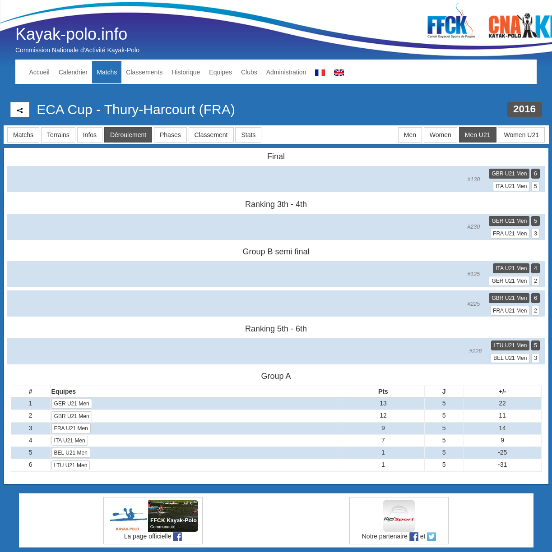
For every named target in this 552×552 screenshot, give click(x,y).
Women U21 (521, 134)
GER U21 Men (509, 221)
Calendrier (73, 72)
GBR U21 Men (509, 173)
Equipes (220, 72)
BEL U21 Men (510, 358)
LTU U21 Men (510, 345)
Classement (211, 134)
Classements (144, 72)
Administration (286, 72)
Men (410, 134)
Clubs (249, 72)
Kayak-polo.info (71, 34)
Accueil (39, 72)
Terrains (58, 134)
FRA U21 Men (510, 233)
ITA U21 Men (511, 186)
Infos (90, 134)
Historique (186, 72)
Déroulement (128, 134)
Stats (248, 134)
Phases (170, 134)
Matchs (107, 72)
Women (440, 134)
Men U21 (478, 134)
